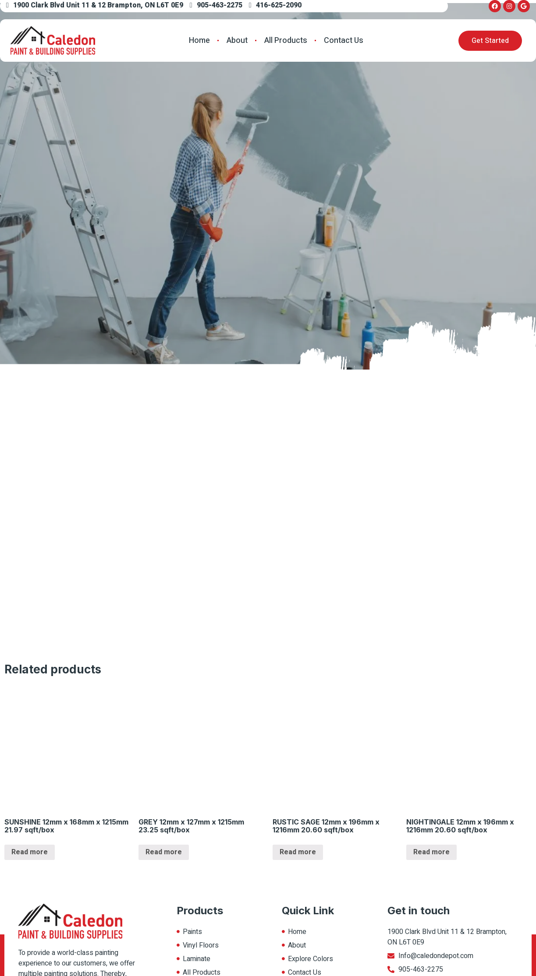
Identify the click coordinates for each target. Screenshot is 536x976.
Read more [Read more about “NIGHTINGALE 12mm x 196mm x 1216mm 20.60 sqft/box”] (431, 852)
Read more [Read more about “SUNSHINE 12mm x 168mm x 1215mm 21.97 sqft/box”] (29, 852)
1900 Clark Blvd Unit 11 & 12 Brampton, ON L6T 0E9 (94, 5)
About (237, 40)
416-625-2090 (275, 5)
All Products (285, 40)
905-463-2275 (216, 5)
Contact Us (343, 40)
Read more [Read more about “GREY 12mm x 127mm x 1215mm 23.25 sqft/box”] (164, 852)
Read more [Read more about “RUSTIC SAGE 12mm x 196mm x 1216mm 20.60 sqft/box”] (298, 852)
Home (199, 40)
